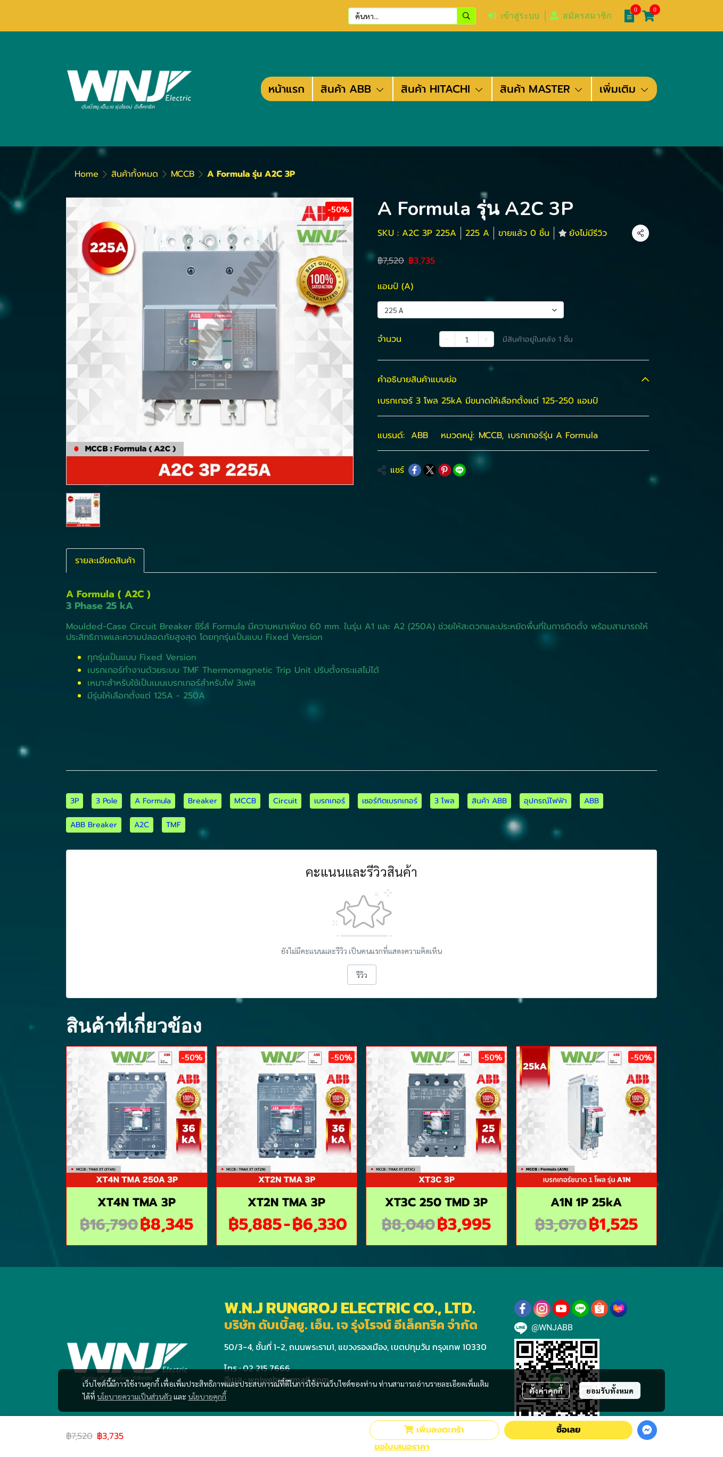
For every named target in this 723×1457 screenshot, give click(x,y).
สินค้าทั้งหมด (134, 174)
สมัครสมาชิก (581, 16)
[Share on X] (429, 470)
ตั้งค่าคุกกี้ (546, 1390)
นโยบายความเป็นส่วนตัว (134, 1396)
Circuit (285, 800)
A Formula (153, 800)
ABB (419, 435)
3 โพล (444, 800)
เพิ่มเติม (624, 89)
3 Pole (107, 800)
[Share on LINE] (459, 470)
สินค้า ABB (489, 800)
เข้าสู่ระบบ (513, 16)
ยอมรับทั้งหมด (610, 1390)
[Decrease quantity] (447, 339)
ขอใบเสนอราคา (402, 1447)
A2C (141, 824)
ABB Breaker (93, 824)
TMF (173, 824)
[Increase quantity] (486, 339)
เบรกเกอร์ (329, 800)
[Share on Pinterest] (444, 470)
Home (86, 174)
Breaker (202, 800)
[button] (412, 16)
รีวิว (361, 974)
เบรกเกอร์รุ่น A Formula (553, 435)
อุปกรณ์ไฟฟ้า (545, 800)
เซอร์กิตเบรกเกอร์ (389, 800)
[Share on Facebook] (414, 470)
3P (74, 800)
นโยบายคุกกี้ (207, 1396)
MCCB (182, 174)
